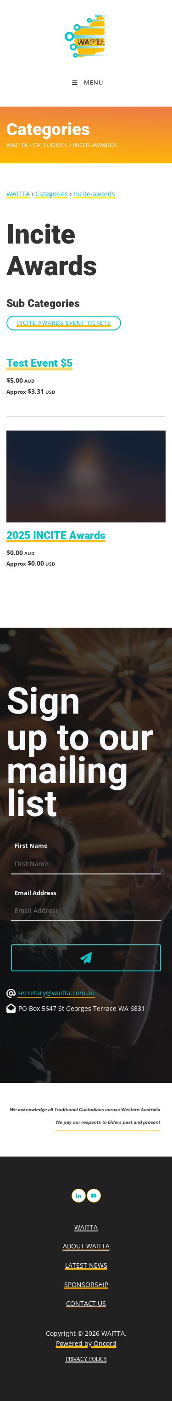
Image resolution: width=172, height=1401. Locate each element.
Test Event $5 (39, 363)
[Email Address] (86, 911)
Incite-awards (95, 145)
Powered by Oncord (86, 1343)
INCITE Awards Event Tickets (64, 322)
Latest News (86, 1265)
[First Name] (86, 864)
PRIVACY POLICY (86, 1359)
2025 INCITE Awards (55, 535)
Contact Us (86, 1303)
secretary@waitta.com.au (56, 992)
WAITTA (17, 145)
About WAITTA (86, 1246)
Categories (50, 145)
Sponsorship (86, 1284)
